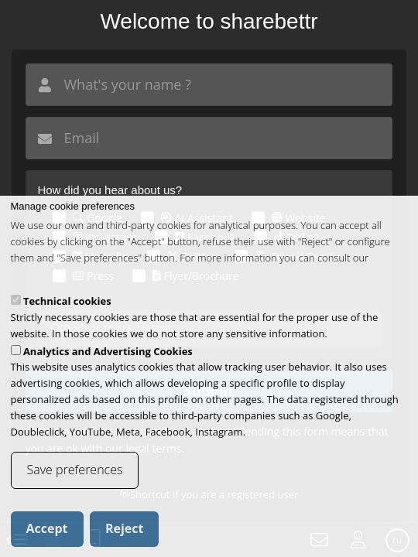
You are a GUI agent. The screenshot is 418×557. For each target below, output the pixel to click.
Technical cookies (67, 320)
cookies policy (42, 292)
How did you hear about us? (109, 189)
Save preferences (75, 488)
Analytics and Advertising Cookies (108, 370)
